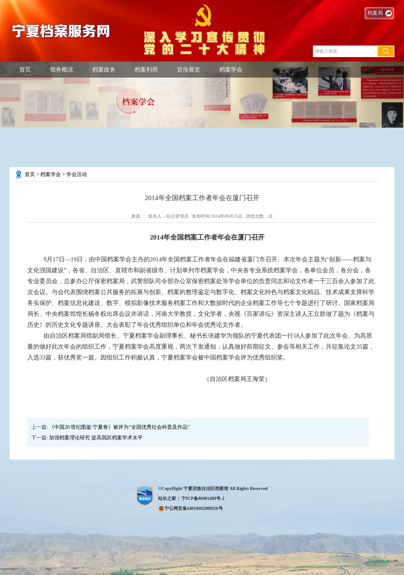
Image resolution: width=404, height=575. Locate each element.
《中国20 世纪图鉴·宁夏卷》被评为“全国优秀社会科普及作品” (119, 427)
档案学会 (230, 69)
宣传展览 (188, 69)
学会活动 (76, 174)
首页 (25, 69)
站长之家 (167, 498)
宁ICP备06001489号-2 (202, 498)
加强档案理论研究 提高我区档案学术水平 (96, 437)
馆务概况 (61, 69)
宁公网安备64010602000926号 (190, 508)
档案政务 (103, 69)
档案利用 (146, 69)
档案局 (375, 13)
